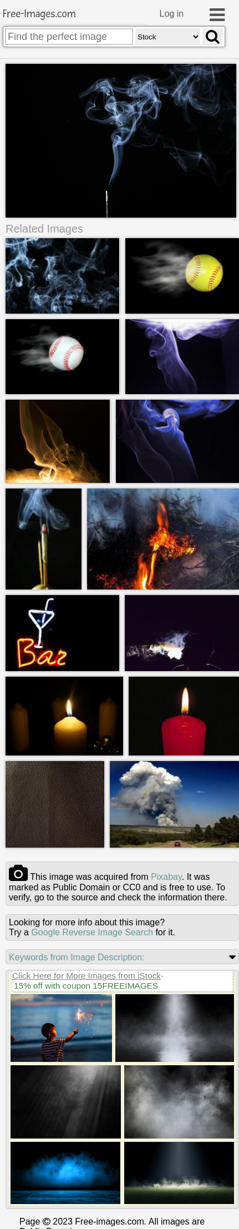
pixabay (166, 877)
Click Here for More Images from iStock (86, 975)
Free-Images (39, 14)
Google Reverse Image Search (92, 932)
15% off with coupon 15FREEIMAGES (86, 985)
